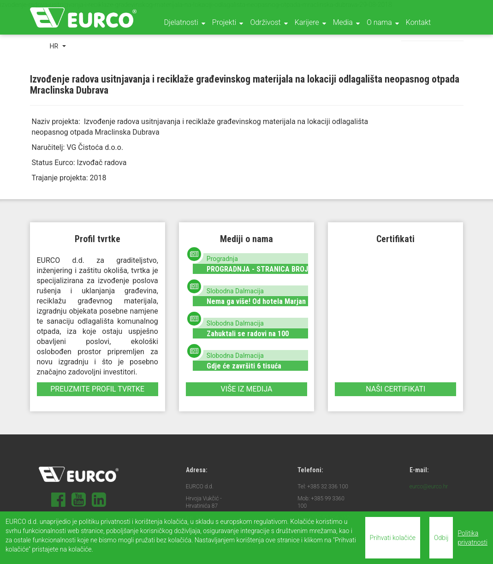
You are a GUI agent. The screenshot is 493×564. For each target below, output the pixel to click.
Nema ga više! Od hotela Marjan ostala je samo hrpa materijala (256, 305)
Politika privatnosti (472, 537)
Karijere (307, 22)
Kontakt (418, 22)
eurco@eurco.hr (429, 486)
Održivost (265, 22)
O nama (379, 22)
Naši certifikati (395, 389)
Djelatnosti (181, 22)
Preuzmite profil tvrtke (97, 389)
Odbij (441, 537)
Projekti (224, 22)
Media (343, 22)
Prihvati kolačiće (393, 537)
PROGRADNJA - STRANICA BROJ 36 (257, 273)
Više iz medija (246, 389)
